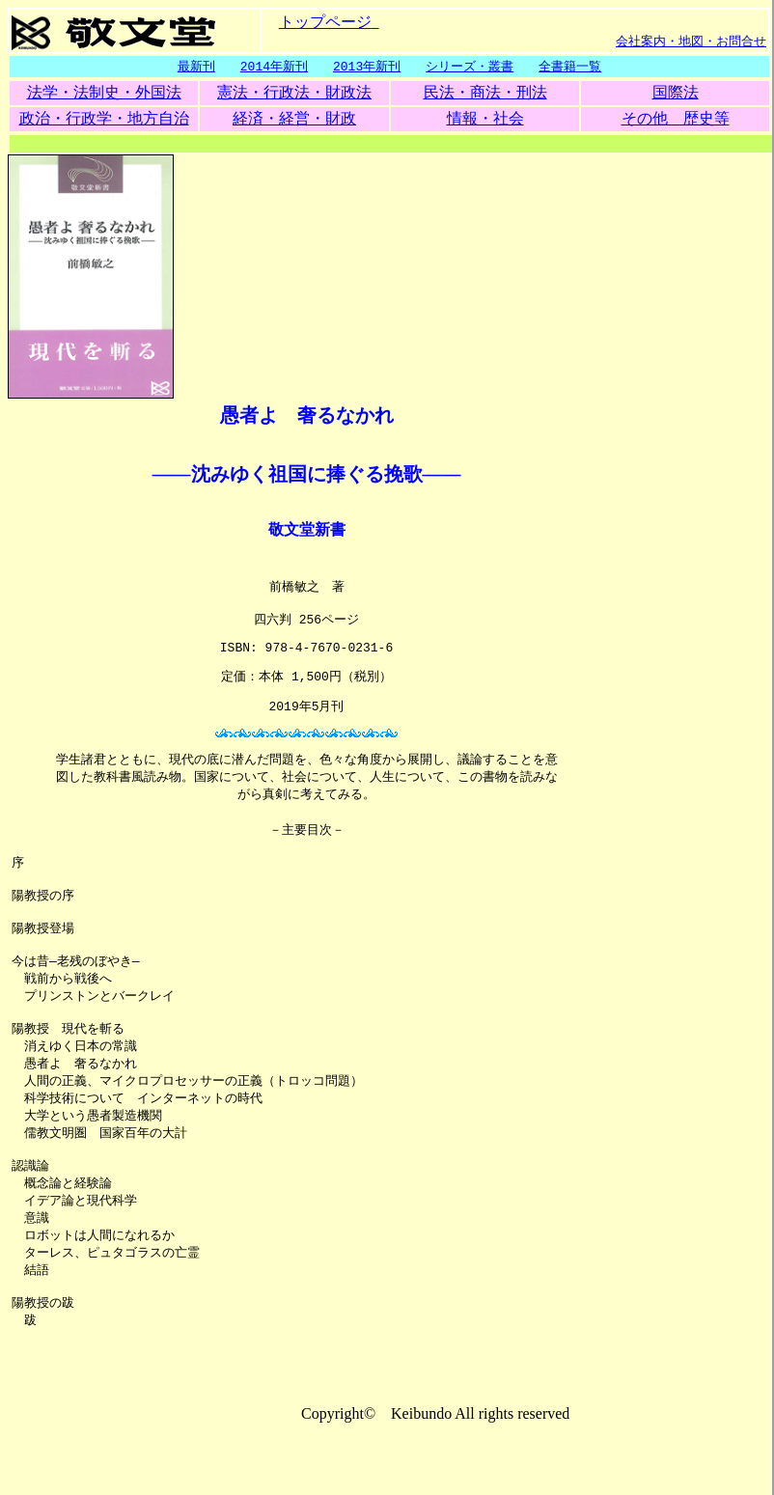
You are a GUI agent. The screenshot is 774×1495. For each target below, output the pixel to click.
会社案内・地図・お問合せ (691, 40)
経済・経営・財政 (294, 119)
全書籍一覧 (570, 66)
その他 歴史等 (676, 119)
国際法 (675, 93)
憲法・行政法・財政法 (294, 93)
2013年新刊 (367, 66)
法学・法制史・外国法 (104, 93)
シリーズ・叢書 (469, 66)
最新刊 (196, 66)
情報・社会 (485, 119)
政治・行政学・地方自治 (104, 119)
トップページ (325, 21)
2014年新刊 (274, 66)
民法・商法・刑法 (485, 93)
